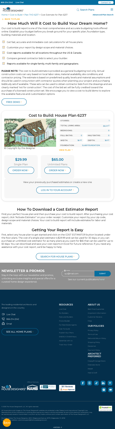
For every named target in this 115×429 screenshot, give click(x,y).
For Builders (63, 313)
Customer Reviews (95, 317)
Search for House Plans (57, 256)
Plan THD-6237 (31, 15)
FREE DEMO (14, 102)
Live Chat (20, 2)
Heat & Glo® (92, 373)
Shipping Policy (94, 342)
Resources (66, 304)
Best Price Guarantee (96, 309)
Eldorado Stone (94, 365)
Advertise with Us (65, 341)
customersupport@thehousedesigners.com (32, 420)
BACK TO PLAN (12, 19)
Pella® (90, 369)
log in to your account (58, 190)
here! (102, 279)
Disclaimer (92, 346)
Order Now (21, 170)
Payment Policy (94, 350)
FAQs (90, 321)
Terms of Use (93, 334)
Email (7, 324)
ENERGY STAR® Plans (67, 337)
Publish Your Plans (66, 333)
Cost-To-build (64, 329)
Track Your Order (65, 345)
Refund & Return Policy (97, 338)
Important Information (97, 313)
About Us (94, 304)
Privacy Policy (93, 330)
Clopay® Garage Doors (96, 361)
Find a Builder (64, 321)
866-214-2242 (7, 2)
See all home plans (20, 332)
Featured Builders (66, 317)
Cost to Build (16, 15)
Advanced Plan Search (103, 15)
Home (5, 15)
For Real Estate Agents (68, 325)
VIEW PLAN (66, 150)
